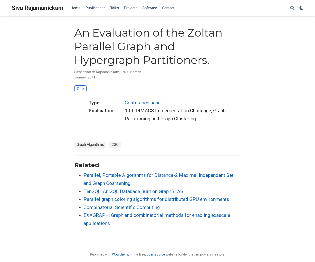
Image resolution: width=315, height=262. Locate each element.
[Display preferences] (301, 8)
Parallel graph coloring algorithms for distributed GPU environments (156, 199)
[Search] (292, 8)
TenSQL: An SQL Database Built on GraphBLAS (133, 191)
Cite (80, 88)
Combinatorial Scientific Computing (122, 207)
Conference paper (143, 103)
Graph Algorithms (90, 144)
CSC (115, 144)
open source (156, 254)
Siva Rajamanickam (37, 8)
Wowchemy (120, 254)
